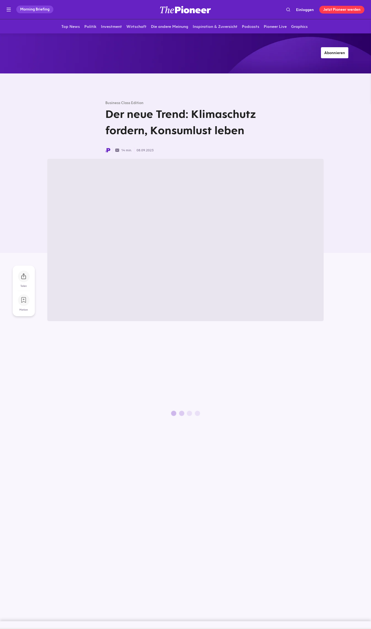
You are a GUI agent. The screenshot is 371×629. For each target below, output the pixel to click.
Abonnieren (334, 54)
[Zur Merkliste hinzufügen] (24, 301)
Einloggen (305, 9)
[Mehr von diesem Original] (185, 54)
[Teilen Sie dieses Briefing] (24, 277)
